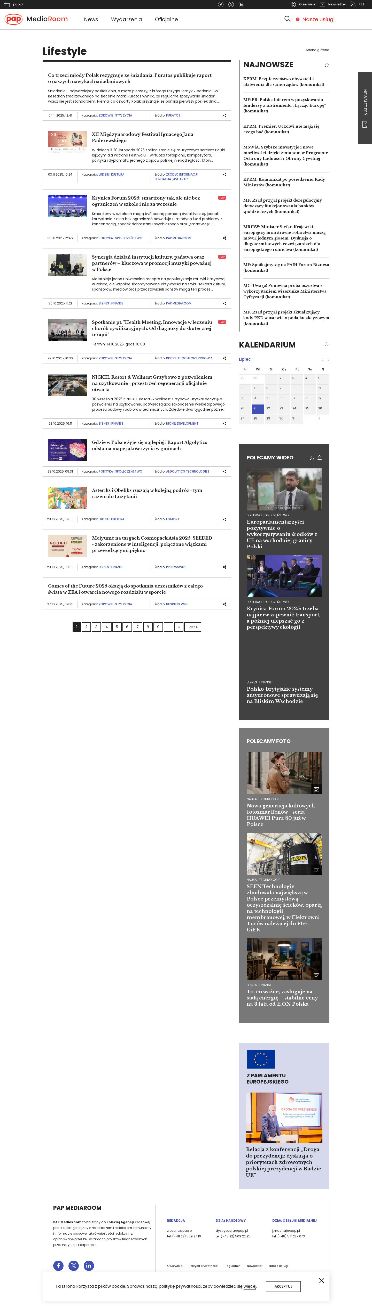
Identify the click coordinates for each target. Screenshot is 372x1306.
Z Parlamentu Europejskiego (268, 1078)
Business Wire (177, 604)
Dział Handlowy (231, 1220)
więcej (250, 1286)
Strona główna (317, 50)
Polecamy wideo (270, 457)
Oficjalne (166, 19)
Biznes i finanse (111, 303)
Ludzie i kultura (111, 174)
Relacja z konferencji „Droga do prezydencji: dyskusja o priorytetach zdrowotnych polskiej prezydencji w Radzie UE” (283, 1162)
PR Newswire (176, 567)
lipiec (245, 359)
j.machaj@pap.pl (286, 1230)
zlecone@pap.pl (179, 1230)
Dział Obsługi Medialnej (294, 1220)
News (91, 19)
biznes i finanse (259, 682)
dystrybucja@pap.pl (232, 1230)
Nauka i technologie (263, 799)
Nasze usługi (318, 19)
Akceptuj (283, 1286)
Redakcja (176, 1220)
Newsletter (365, 108)
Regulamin (233, 1266)
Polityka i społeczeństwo (120, 238)
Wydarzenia (126, 19)
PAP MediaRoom (178, 238)
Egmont (173, 519)
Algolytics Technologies (187, 471)
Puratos (173, 115)
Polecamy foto (269, 741)
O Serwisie (174, 1266)
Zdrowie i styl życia (115, 115)
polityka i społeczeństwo (268, 515)
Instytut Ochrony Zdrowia (189, 358)
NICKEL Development (182, 423)
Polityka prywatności (203, 1266)
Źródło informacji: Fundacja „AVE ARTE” (176, 176)
